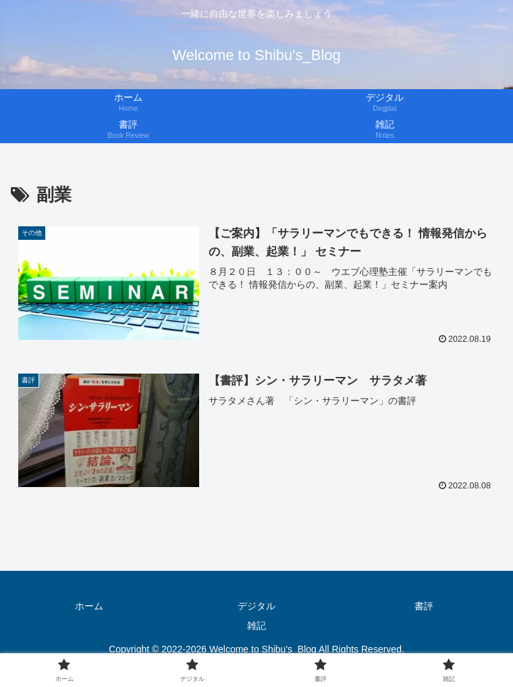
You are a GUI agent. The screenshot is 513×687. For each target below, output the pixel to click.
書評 (423, 606)
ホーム (89, 606)
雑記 (256, 625)
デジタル (256, 606)
